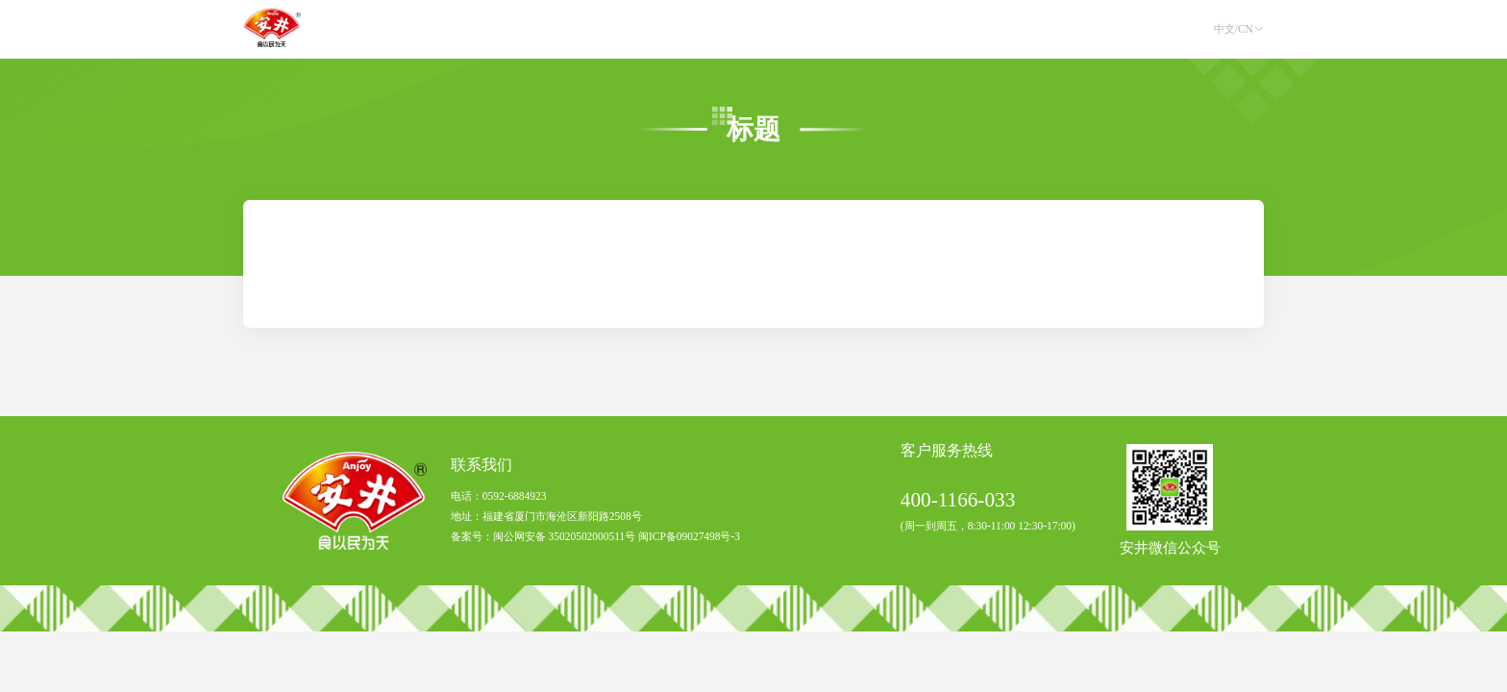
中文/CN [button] (1239, 29)
